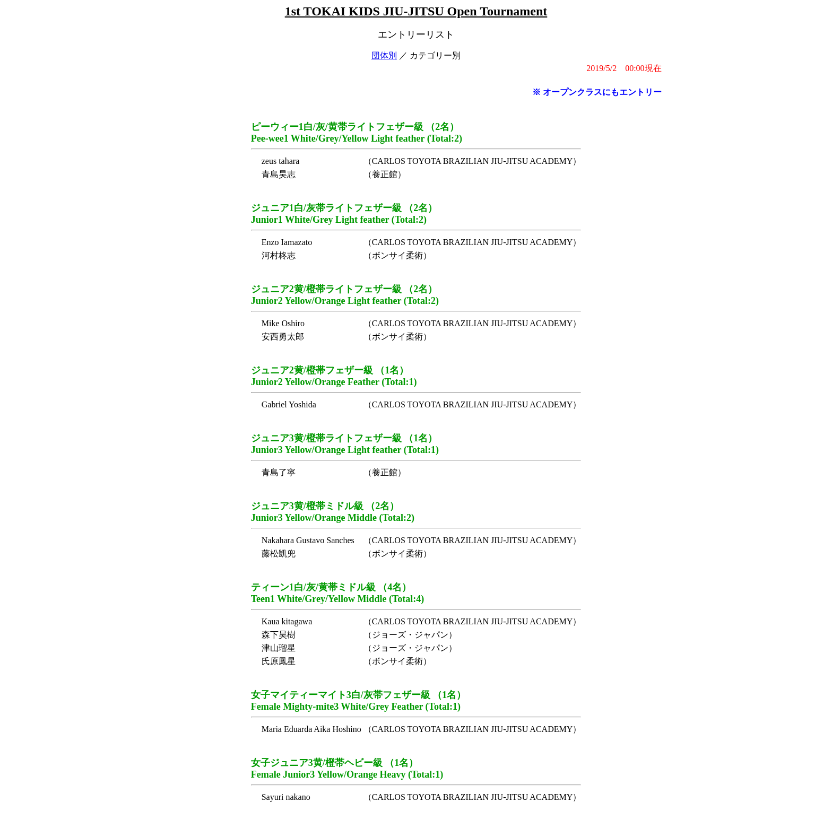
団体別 (384, 55)
